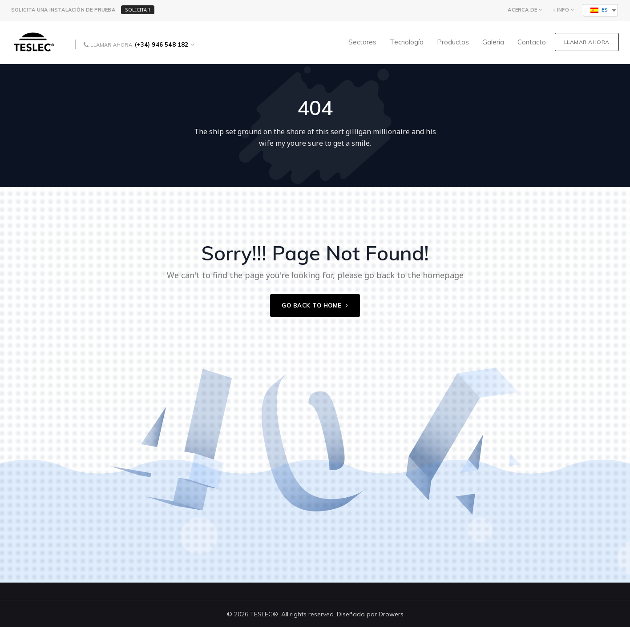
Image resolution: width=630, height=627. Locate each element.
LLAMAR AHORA (587, 42)
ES (599, 10)
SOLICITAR (137, 9)
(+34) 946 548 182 (161, 44)
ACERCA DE (522, 10)
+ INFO (561, 10)
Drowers (391, 614)
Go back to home (315, 305)
